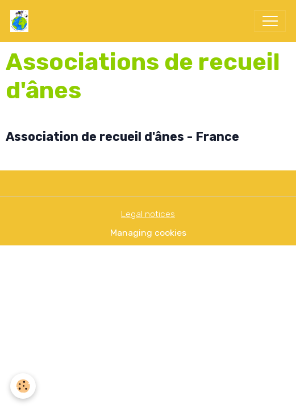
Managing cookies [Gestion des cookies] (148, 232)
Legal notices (148, 213)
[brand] (22, 21)
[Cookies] (23, 386)
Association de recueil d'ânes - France (122, 137)
